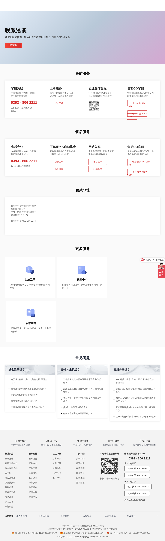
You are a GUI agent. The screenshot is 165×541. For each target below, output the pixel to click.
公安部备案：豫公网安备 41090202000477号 (34, 533)
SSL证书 (9, 502)
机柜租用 (9, 487)
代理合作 (56, 473)
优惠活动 (56, 468)
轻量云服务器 (11, 463)
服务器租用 (10, 478)
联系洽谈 (80, 473)
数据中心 (33, 497)
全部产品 (9, 506)
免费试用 (56, 463)
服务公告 (33, 458)
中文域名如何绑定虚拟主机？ (24, 395)
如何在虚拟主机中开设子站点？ (78, 413)
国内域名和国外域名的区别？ (24, 401)
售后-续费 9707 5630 (137, 173)
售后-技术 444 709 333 (138, 163)
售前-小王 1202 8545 (137, 115)
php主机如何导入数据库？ (75, 407)
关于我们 (80, 458)
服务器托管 (10, 482)
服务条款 (80, 478)
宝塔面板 (33, 492)
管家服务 (33, 482)
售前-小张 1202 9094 (137, 105)
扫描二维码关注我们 (109, 478)
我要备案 (97, 169)
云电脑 (8, 473)
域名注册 (9, 497)
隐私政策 (80, 482)
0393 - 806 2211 (24, 102)
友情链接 (80, 468)
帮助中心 (33, 463)
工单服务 (33, 473)
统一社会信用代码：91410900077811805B (128, 533)
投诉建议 (14, 45)
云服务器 (9, 458)
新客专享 (56, 458)
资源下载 (33, 468)
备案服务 (33, 487)
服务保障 (33, 478)
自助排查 (59, 169)
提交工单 (59, 103)
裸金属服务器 (11, 468)
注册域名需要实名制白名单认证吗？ (27, 407)
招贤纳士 (80, 463)
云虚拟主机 (10, 492)
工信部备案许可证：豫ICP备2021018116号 (82, 533)
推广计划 (56, 478)
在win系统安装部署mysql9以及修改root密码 (136, 416)
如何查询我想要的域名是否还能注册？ (28, 388)
